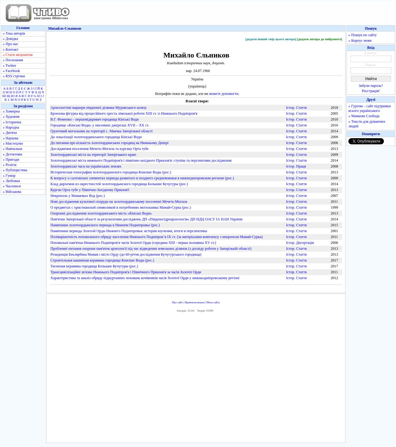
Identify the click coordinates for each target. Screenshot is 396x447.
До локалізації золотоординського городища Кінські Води (96, 137)
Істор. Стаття (296, 107)
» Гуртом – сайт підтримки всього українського (369, 108)
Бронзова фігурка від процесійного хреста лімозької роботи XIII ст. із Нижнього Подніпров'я (123, 113)
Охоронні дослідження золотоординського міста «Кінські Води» (101, 213)
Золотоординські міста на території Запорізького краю (93, 154)
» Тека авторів (14, 33)
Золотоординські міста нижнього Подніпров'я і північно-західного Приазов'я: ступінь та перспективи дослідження (140, 160)
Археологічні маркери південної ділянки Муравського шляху (98, 107)
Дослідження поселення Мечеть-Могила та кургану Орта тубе (99, 149)
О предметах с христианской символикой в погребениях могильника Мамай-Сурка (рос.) (120, 207)
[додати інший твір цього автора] (270, 39)
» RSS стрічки (14, 76)
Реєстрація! (371, 91)
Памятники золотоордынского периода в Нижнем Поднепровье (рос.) (105, 225)
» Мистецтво (13, 143)
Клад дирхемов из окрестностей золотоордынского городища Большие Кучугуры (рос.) (119, 184)
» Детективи (12, 154)
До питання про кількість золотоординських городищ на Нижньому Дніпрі (109, 143)
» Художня (11, 116)
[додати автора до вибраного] (319, 39)
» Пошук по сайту (362, 35)
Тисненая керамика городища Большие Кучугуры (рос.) (94, 266)
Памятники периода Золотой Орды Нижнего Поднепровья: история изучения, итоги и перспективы (128, 231)
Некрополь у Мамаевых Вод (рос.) (77, 196)
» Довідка (10, 38)
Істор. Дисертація (300, 243)
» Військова (12, 191)
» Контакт (10, 49)
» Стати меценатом (17, 55)
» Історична (12, 122)
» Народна (11, 127)
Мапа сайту (213, 302)
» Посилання (13, 60)
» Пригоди (11, 159)
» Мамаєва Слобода (363, 116)
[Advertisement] (196, 379)
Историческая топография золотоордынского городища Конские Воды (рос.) (110, 172)
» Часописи (12, 186)
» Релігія (9, 165)
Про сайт (177, 302)
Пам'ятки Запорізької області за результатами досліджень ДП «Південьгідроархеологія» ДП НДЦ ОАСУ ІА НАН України (146, 219)
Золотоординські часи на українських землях (86, 166)
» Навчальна (12, 149)
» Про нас (10, 44)
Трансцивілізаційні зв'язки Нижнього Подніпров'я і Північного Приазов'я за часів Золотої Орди (125, 272)
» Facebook (11, 71)
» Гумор (9, 175)
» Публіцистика (15, 170)
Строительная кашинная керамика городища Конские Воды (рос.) (102, 260)
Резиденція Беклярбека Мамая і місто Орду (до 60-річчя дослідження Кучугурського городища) (125, 254)
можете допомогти (224, 94)
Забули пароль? (371, 85)
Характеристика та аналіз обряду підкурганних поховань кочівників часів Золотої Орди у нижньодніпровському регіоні (144, 278)
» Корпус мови (360, 40)
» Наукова (10, 138)
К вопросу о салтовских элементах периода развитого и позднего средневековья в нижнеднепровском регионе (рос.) (142, 178)
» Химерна (11, 111)
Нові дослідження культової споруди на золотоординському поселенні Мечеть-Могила (118, 201)
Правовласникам (194, 302)
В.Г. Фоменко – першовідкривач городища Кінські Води (94, 119)
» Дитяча (10, 132)
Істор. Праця (296, 166)
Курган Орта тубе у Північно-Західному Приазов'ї (89, 190)
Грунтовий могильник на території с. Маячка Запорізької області (101, 131)
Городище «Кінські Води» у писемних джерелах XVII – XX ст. (99, 125)
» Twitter (9, 65)
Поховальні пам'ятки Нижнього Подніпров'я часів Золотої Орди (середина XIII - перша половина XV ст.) (133, 243)
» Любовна (11, 181)
